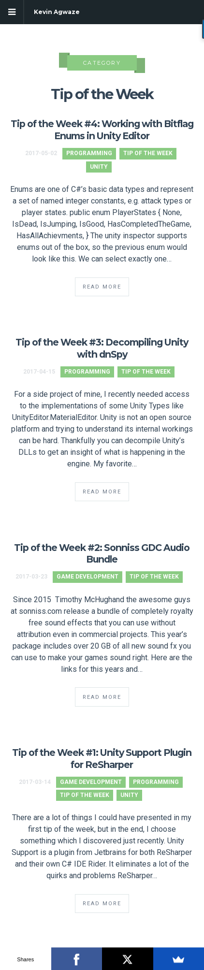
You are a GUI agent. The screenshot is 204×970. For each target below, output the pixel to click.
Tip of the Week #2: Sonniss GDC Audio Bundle (101, 553)
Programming (89, 153)
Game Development (87, 576)
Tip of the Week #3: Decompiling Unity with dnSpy (101, 348)
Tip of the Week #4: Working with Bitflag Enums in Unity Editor (102, 130)
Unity (99, 166)
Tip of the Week (148, 153)
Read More (102, 287)
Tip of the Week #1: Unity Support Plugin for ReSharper (101, 758)
